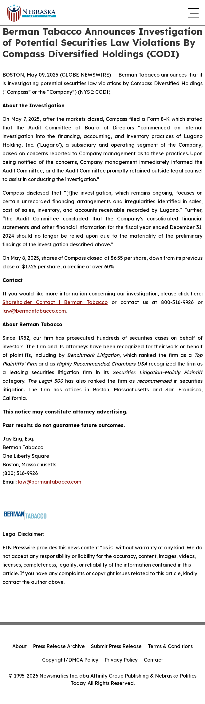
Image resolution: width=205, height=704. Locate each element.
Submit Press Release (116, 646)
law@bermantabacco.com (34, 311)
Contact (153, 660)
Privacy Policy (121, 660)
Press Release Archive (59, 646)
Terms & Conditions (170, 646)
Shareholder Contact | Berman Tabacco (55, 302)
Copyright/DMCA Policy (70, 660)
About (19, 646)
